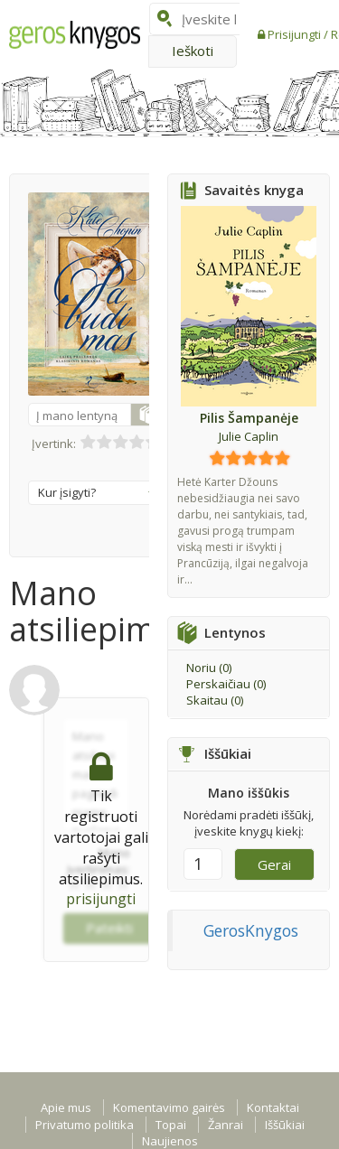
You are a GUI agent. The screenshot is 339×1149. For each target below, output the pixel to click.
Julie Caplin (248, 436)
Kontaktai (273, 1107)
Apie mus (66, 1107)
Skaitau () (214, 700)
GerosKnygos (250, 930)
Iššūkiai (285, 1124)
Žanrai (225, 1124)
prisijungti (101, 899)
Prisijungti (296, 34)
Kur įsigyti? (96, 492)
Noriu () (208, 667)
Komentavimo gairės (169, 1107)
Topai (170, 1124)
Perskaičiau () (226, 684)
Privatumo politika (84, 1124)
